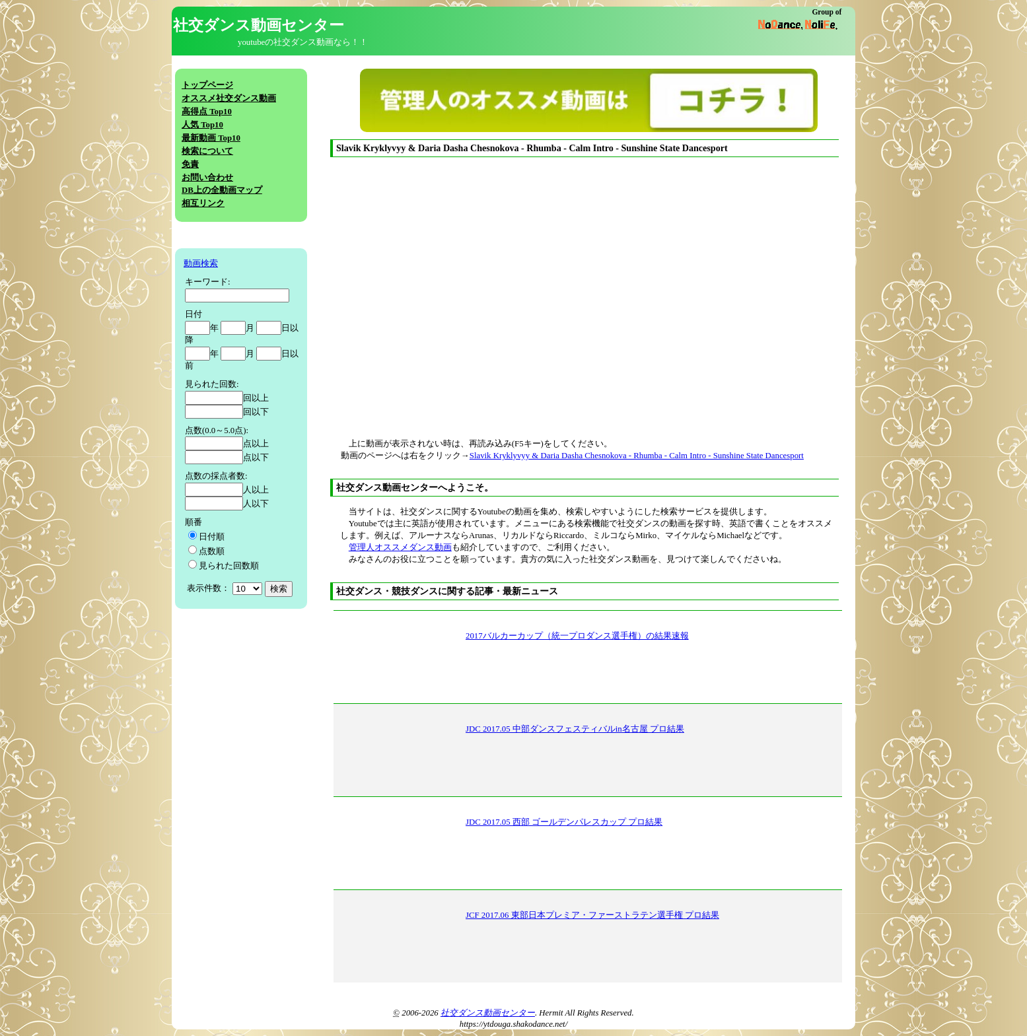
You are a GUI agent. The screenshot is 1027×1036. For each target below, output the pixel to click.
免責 (190, 164)
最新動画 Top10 (211, 138)
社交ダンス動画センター (488, 1013)
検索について (207, 151)
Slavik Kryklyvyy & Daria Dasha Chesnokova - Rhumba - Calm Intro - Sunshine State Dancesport (637, 455)
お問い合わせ (207, 177)
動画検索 (201, 263)
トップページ (207, 85)
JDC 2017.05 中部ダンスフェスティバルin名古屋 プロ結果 (575, 729)
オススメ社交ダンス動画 (229, 98)
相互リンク (203, 203)
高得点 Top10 (207, 111)
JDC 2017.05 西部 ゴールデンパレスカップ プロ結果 (564, 822)
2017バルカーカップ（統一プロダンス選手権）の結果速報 (577, 635)
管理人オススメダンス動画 (400, 547)
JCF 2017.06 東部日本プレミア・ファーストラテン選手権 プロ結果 (592, 915)
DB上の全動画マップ (222, 190)
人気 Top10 (202, 124)
